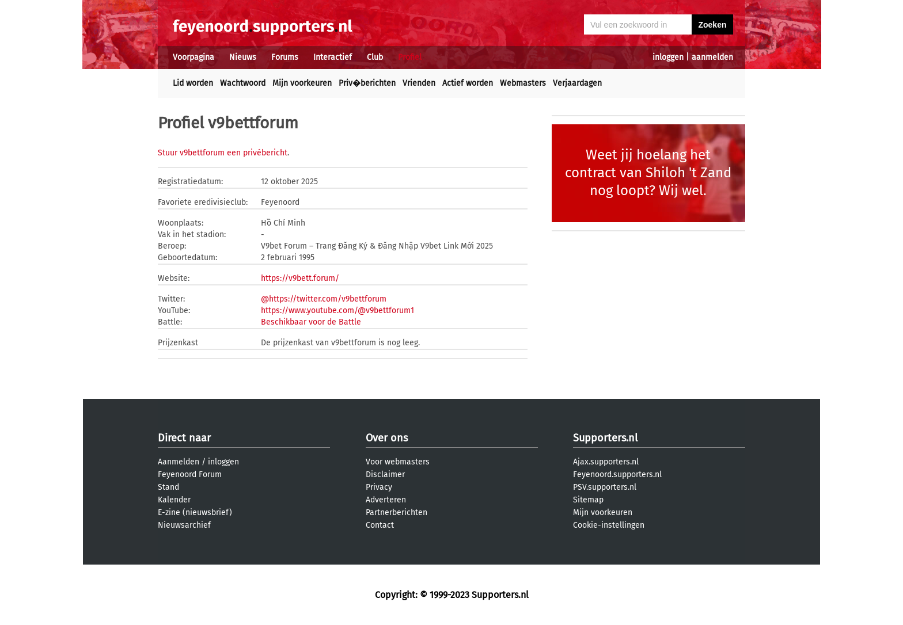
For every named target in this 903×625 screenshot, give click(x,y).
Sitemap (588, 500)
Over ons (387, 438)
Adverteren (386, 500)
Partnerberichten (396, 512)
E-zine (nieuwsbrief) (195, 512)
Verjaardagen (577, 83)
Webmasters (523, 83)
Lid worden (193, 83)
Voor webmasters (398, 462)
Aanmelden (178, 462)
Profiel (410, 57)
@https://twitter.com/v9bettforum (323, 299)
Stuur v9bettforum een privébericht (222, 153)
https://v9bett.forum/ (300, 278)
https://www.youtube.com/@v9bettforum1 (337, 310)
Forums (284, 57)
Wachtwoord (242, 83)
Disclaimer (385, 474)
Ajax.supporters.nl (606, 462)
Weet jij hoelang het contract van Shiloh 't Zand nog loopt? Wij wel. (648, 173)
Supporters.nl (605, 438)
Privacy (379, 487)
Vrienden (419, 83)
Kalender (174, 500)
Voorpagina (193, 57)
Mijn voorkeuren (302, 83)
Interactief (332, 57)
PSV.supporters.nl (604, 487)
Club (375, 57)
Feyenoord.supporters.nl (617, 474)
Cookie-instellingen (608, 525)
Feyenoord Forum (190, 474)
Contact (380, 525)
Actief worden (467, 83)
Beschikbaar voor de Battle (311, 322)
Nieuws (242, 57)
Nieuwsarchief (184, 525)
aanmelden (712, 57)
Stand (168, 487)
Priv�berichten (367, 83)
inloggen (668, 57)
